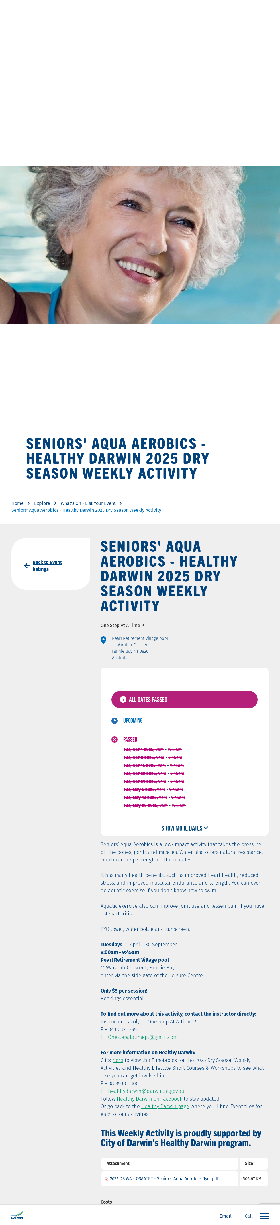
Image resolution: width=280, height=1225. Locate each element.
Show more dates (182, 828)
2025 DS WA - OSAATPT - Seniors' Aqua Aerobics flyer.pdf (164, 1179)
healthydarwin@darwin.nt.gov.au (146, 1091)
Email (226, 1216)
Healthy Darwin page (165, 1106)
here (118, 1060)
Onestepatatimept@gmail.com (142, 1037)
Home (17, 503)
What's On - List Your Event (88, 503)
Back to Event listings (47, 566)
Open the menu (263, 1215)
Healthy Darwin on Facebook (149, 1098)
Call (249, 1216)
